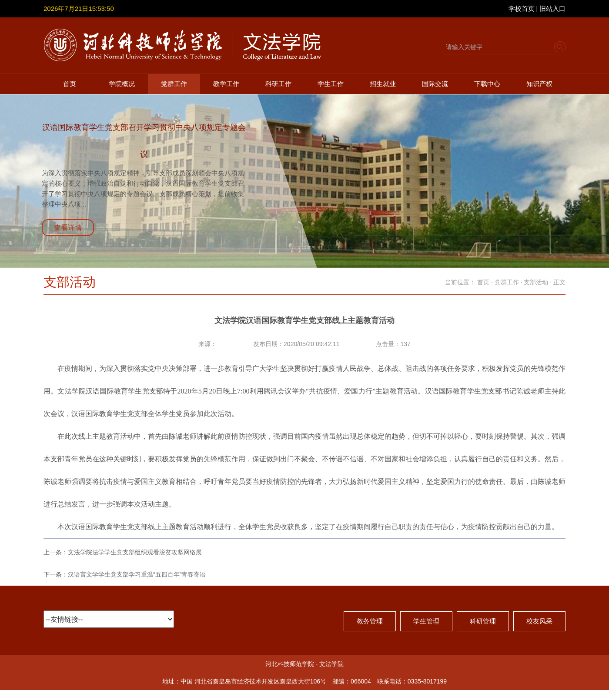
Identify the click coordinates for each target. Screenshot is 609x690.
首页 (69, 83)
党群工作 (174, 83)
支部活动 (536, 282)
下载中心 (487, 83)
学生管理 (426, 621)
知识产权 (539, 83)
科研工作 (278, 83)
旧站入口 (552, 8)
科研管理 (483, 621)
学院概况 (122, 83)
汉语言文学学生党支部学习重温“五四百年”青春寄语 (137, 574)
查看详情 (68, 227)
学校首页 (522, 8)
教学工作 (226, 83)
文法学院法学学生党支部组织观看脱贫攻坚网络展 (135, 552)
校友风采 (539, 621)
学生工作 (331, 83)
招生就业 (383, 83)
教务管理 (370, 621)
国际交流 (435, 83)
